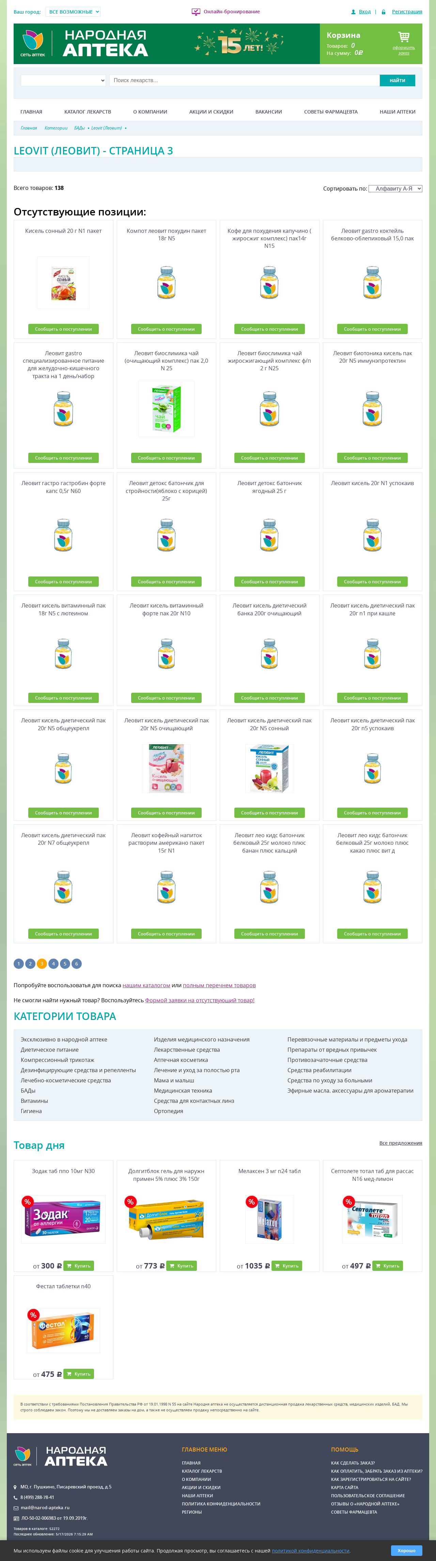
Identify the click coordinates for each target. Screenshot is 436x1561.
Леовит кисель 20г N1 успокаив (372, 483)
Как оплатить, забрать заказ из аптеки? (376, 1471)
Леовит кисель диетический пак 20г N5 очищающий (166, 724)
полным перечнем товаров (219, 985)
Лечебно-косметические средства (66, 1080)
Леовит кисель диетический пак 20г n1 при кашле (372, 609)
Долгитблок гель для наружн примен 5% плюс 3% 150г (166, 1174)
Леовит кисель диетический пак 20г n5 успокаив (372, 724)
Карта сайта (344, 1487)
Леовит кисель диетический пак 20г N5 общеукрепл (63, 724)
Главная (31, 111)
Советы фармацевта (331, 111)
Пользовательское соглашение (368, 1496)
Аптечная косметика (181, 1060)
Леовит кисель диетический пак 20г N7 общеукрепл (63, 838)
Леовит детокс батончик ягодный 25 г (269, 486)
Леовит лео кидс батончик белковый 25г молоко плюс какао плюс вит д (372, 842)
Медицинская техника (183, 1090)
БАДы (28, 1090)
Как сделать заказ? (353, 1463)
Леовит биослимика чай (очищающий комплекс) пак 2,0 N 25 (166, 360)
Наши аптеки (398, 111)
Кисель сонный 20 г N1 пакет (63, 231)
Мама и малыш (174, 1080)
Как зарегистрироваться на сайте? (371, 1479)
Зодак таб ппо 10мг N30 (63, 1171)
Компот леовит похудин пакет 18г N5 (166, 234)
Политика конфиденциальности (221, 1504)
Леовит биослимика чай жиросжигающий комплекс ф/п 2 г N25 (269, 360)
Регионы (192, 1512)
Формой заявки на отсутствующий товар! (199, 1000)
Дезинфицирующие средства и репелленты (78, 1070)
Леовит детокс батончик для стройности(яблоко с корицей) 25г (166, 490)
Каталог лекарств (87, 111)
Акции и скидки (211, 111)
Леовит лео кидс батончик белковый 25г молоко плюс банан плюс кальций (269, 842)
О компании (150, 111)
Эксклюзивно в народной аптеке (64, 1039)
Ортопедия (168, 1111)
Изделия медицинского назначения (202, 1039)
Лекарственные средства (187, 1049)
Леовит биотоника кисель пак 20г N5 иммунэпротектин (372, 356)
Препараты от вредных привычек (332, 1049)
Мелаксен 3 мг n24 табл (269, 1171)
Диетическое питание (50, 1049)
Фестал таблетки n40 (63, 1286)
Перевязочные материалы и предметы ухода (347, 1039)
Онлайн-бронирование (232, 11)
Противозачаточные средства (327, 1060)
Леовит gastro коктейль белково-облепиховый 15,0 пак (372, 234)
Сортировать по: (372, 188)
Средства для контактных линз (194, 1101)
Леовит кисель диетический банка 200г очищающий (270, 609)
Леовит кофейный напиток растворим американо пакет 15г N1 (166, 842)
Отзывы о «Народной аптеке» (365, 1504)
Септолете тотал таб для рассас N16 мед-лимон (372, 1174)
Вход (365, 11)
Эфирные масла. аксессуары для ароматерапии (350, 1090)
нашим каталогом (146, 985)
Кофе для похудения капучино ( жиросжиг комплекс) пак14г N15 (269, 238)
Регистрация (407, 11)
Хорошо (407, 1550)
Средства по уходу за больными (329, 1080)
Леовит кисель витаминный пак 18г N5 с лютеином (63, 609)
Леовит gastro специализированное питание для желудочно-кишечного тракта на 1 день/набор (63, 363)
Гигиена (31, 1111)
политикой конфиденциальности (310, 1550)
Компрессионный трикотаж (57, 1060)
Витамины (34, 1101)
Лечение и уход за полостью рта (197, 1070)
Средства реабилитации (319, 1070)
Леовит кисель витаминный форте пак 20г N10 (166, 609)
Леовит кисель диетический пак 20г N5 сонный (269, 724)
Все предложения (400, 1143)
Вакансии (268, 111)
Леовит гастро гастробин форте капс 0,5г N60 (63, 486)
